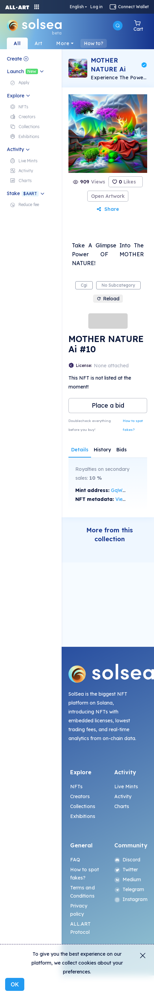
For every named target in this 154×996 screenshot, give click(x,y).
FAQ (75, 860)
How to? (93, 43)
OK (15, 984)
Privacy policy (79, 910)
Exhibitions (82, 816)
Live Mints (126, 786)
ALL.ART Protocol (80, 928)
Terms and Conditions (82, 892)
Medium (127, 879)
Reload (108, 299)
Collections (82, 806)
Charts (121, 806)
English (77, 7)
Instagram (130, 899)
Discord (127, 860)
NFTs (76, 786)
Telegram (129, 889)
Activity (123, 796)
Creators (80, 796)
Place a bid (108, 405)
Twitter (126, 869)
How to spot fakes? (133, 425)
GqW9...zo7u (125, 490)
